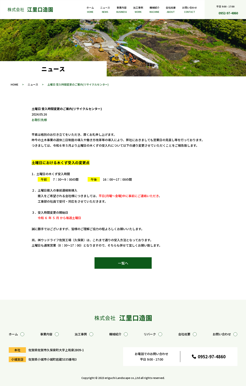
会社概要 (171, 10)
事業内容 (121, 10)
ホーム (90, 10)
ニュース (105, 10)
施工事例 (138, 10)
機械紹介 (154, 10)
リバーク (153, 334)
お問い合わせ (189, 10)
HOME (14, 84)
